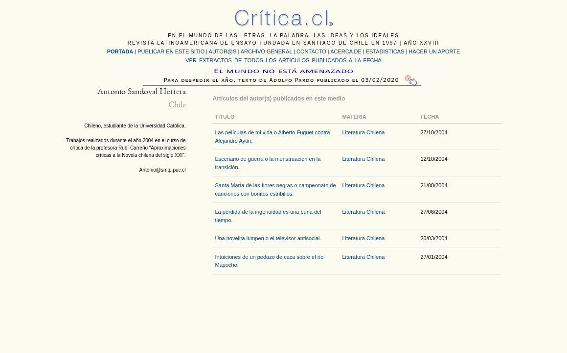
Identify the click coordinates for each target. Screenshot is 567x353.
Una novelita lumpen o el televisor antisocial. (268, 238)
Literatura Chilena (363, 132)
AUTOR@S (223, 51)
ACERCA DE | (348, 51)
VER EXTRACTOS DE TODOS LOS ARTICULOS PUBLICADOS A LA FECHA (283, 60)
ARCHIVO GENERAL (266, 51)
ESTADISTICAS (385, 51)
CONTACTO (311, 51)
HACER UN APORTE (434, 51)
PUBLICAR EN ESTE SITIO (170, 51)
